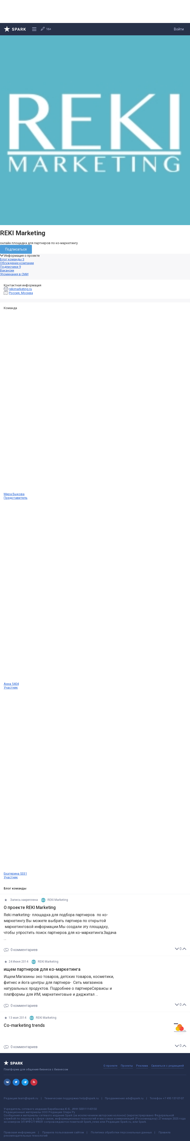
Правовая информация (19, 1132)
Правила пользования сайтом (63, 1132)
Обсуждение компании (17, 263)
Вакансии (7, 270)
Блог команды (12, 259)
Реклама (142, 1065)
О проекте (110, 1065)
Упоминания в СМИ (14, 274)
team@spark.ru (28, 1098)
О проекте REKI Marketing (30, 907)
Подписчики (10, 267)
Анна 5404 (95, 594)
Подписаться (16, 249)
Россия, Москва (21, 293)
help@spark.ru (89, 1098)
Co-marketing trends (24, 1025)
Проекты (127, 1065)
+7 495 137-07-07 (173, 1098)
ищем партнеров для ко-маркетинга (42, 969)
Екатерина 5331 (95, 784)
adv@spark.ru (134, 1098)
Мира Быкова (95, 405)
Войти (179, 29)
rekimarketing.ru (20, 289)
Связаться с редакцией (167, 1065)
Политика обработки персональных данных (121, 1132)
